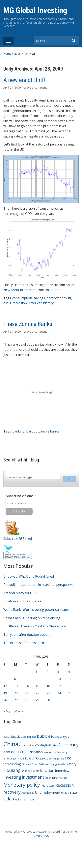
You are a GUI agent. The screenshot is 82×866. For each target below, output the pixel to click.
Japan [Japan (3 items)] (48, 777)
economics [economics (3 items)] (49, 752)
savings (39, 298)
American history (41, 303)
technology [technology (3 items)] (27, 792)
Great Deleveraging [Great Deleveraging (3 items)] (43, 764)
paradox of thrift (58, 298)
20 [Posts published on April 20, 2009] (16, 693)
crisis (7, 303)
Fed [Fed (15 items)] (68, 758)
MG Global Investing (35, 10)
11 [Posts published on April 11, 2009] (69, 679)
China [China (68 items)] (10, 744)
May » (18, 711)
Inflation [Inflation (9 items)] (47, 770)
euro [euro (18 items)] (34, 758)
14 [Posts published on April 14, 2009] (26, 686)
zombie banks (48, 431)
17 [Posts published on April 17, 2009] (59, 686)
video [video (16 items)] (8, 799)
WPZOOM (42, 836)
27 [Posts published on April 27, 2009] (16, 700)
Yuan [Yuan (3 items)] (31, 799)
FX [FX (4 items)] (23, 764)
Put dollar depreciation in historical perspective (38, 584)
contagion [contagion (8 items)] (43, 745)
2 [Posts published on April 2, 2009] (47, 672)
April (26, 53)
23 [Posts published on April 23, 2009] (48, 693)
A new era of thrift (24, 79)
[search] (32, 477)
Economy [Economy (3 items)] (62, 752)
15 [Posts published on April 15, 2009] (37, 686)
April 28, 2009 (12, 87)
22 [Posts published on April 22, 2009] (37, 693)
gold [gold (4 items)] (28, 764)
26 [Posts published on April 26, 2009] (5, 700)
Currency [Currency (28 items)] (69, 744)
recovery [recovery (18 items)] (12, 792)
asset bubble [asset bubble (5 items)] (11, 736)
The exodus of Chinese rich (23, 643)
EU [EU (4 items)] (26, 758)
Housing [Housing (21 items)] (12, 770)
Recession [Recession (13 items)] (64, 785)
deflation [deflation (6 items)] (36, 752)
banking (18, 431)
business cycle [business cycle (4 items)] (60, 736)
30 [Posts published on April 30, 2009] (48, 700)
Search (74, 41)
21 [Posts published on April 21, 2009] (26, 693)
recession (20, 303)
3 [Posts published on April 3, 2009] (58, 672)
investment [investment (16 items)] (33, 777)
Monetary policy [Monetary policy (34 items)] (21, 784)
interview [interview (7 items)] (62, 770)
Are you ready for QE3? (20, 593)
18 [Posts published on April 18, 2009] (69, 686)
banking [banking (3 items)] (31, 736)
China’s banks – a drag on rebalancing (31, 618)
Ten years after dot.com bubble (26, 634)
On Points (51, 290)
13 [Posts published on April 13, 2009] (16, 686)
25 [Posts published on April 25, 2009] (69, 693)
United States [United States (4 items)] (69, 792)
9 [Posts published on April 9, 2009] (47, 679)
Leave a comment (35, 87)
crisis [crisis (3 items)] (55, 745)
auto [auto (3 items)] (23, 736)
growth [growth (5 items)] (60, 764)
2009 (17, 53)
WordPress (28, 831)
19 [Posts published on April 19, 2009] (5, 693)
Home (7, 53)
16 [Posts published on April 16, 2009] (48, 686)
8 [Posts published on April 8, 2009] (36, 679)
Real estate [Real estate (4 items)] (48, 785)
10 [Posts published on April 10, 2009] (59, 679)
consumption (22, 298)
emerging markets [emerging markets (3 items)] (13, 758)
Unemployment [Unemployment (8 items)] (47, 792)
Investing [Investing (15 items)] (12, 777)
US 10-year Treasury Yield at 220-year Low (35, 626)
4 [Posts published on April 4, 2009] (69, 672)
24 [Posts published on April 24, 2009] (59, 693)
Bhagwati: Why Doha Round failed (28, 576)
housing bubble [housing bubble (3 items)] (30, 771)
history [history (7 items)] (71, 764)
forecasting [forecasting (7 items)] (12, 764)
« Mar (7, 711)
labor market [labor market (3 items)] (59, 777)
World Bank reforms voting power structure (36, 609)
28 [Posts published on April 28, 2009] (26, 700)
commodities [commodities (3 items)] (26, 745)
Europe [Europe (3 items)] (44, 758)
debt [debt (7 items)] (6, 751)
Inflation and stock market (22, 601)
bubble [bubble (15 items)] (43, 736)
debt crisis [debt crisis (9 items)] (20, 751)
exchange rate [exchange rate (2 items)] (56, 758)
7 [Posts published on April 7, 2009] (26, 679)
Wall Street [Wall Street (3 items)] (21, 799)
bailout (31, 431)
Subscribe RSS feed (17, 538)
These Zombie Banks (27, 323)
